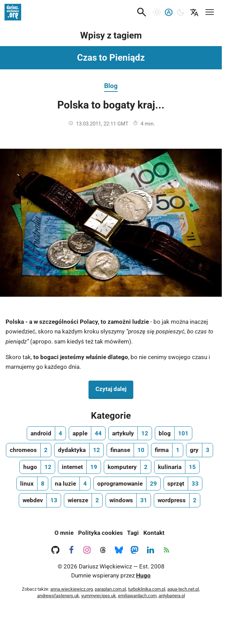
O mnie (64, 532)
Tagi (133, 532)
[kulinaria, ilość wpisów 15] (177, 467)
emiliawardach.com (137, 595)
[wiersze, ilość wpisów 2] (83, 500)
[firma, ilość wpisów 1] (167, 450)
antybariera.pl (172, 595)
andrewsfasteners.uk (58, 595)
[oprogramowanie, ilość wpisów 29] (127, 483)
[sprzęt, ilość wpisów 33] (182, 483)
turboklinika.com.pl (146, 589)
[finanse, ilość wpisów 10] (127, 450)
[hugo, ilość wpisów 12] (37, 467)
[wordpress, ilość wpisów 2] (177, 500)
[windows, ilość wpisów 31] (128, 500)
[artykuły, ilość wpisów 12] (130, 433)
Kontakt (154, 532)
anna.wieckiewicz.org (71, 589)
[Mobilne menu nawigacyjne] (209, 11)
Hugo (143, 575)
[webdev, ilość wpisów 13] (40, 500)
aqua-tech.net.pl (183, 589)
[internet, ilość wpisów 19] (79, 467)
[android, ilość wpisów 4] (46, 433)
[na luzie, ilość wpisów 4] (71, 483)
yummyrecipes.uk (98, 595)
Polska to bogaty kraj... (111, 105)
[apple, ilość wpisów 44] (87, 433)
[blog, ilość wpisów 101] (173, 433)
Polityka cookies (100, 532)
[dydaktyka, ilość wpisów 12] (79, 450)
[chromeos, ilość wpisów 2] (28, 450)
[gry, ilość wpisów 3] (199, 450)
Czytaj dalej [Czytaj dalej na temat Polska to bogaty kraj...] (114, 388)
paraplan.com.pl (110, 589)
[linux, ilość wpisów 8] (32, 483)
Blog (111, 86)
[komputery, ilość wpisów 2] (127, 467)
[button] (142, 12)
